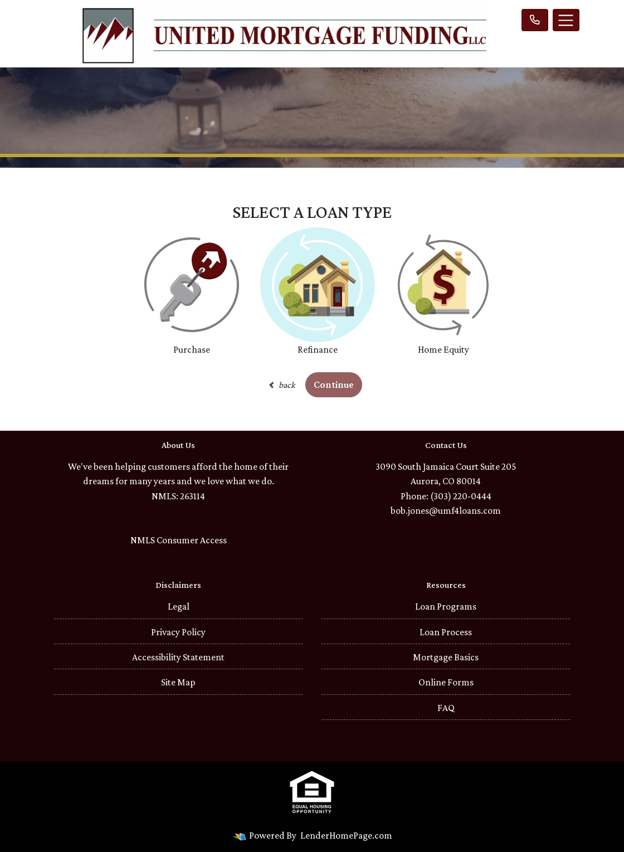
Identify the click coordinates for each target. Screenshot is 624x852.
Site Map (178, 682)
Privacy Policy (178, 631)
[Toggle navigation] (566, 20)
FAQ (446, 707)
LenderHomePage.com (346, 835)
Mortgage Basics (446, 657)
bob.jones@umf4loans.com (446, 510)
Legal (178, 606)
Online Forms (446, 682)
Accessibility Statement (178, 657)
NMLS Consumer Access (178, 540)
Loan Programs (445, 606)
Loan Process (446, 631)
